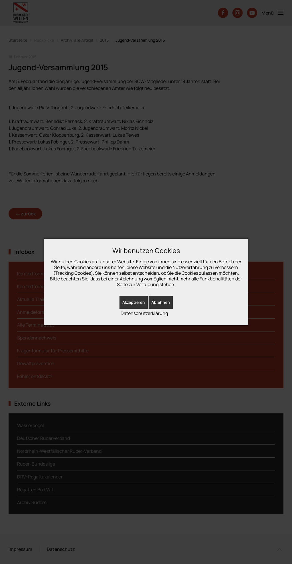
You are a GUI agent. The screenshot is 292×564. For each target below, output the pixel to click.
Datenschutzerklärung (144, 313)
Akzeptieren (133, 302)
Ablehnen (160, 302)
